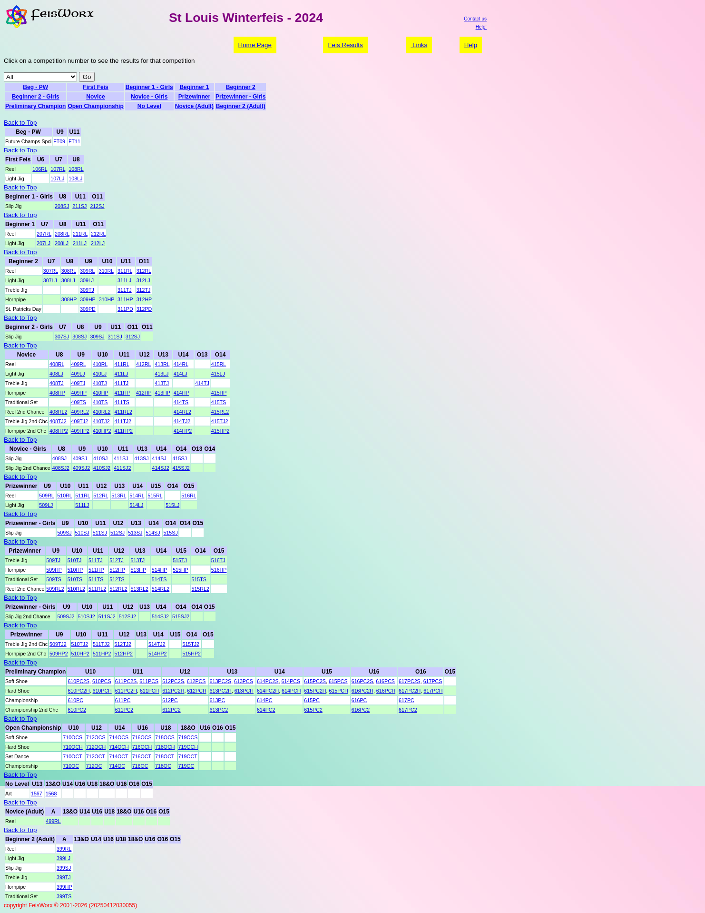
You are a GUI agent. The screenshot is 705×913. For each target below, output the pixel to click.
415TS (218, 402)
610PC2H (78, 691)
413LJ (161, 374)
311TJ (125, 290)
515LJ (172, 505)
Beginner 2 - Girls (35, 96)
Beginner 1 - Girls (149, 87)
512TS (116, 579)
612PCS (196, 681)
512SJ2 (127, 616)
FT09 (59, 141)
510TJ (75, 560)
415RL (218, 364)
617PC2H (410, 691)
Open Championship (95, 106)
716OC (140, 766)
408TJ (56, 383)
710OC (71, 766)
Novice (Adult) (194, 106)
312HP (144, 299)
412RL (143, 364)
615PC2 (313, 710)
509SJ (64, 533)
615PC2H (315, 691)
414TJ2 (182, 421)
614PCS (290, 681)
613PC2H (221, 691)
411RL (122, 364)
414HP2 (183, 431)
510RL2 (76, 589)
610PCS (101, 681)
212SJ (97, 206)
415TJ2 (219, 421)
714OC (117, 766)
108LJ (75, 178)
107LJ (57, 178)
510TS (75, 579)
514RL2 (160, 589)
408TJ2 (58, 421)
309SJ (97, 336)
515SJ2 (180, 616)
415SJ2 (181, 468)
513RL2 (139, 589)
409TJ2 (79, 421)
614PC (265, 700)
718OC (163, 766)
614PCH (291, 691)
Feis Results (345, 45)
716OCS (142, 737)
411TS (122, 402)
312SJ (133, 336)
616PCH (385, 691)
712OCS (96, 737)
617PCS (432, 681)
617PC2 (408, 710)
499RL (53, 821)
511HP (96, 570)
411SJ (121, 458)
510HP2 (80, 653)
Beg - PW (35, 87)
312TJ (144, 290)
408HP (57, 393)
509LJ (46, 505)
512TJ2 (123, 644)
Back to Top (20, 122)
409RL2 (80, 412)
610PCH (102, 691)
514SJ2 (160, 616)
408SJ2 (60, 468)
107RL (57, 169)
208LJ (62, 243)
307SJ (62, 336)
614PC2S (268, 681)
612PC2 (171, 710)
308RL (68, 271)
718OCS (165, 737)
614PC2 (266, 710)
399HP (64, 887)
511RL (82, 495)
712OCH (96, 747)
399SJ (64, 868)
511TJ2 (101, 644)
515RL (154, 495)
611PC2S (126, 681)
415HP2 (220, 431)
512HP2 (124, 653)
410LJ (100, 374)
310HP (106, 299)
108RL (76, 169)
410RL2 (101, 412)
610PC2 (77, 710)
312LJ (143, 280)
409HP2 (80, 431)
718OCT (164, 756)
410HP (100, 393)
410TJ (100, 383)
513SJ (135, 533)
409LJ (78, 374)
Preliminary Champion (35, 106)
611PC (123, 700)
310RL (106, 271)
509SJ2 (65, 616)
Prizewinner (194, 96)
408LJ (56, 374)
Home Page (255, 45)
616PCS (385, 681)
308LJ (68, 280)
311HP (125, 299)
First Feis (95, 87)
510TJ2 (79, 644)
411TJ (122, 383)
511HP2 (102, 653)
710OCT (72, 756)
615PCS (338, 681)
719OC (186, 766)
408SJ (59, 458)
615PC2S (315, 681)
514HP (159, 570)
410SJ (100, 458)
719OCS (188, 737)
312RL (144, 271)
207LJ (43, 243)
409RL (78, 364)
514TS (159, 579)
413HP (162, 393)
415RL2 (220, 412)
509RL (46, 495)
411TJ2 (123, 421)
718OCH (165, 747)
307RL (50, 271)
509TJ (53, 560)
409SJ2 (81, 468)
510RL (64, 495)
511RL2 (97, 589)
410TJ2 (101, 421)
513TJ (138, 560)
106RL (39, 169)
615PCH (338, 691)
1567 (36, 793)
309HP (87, 299)
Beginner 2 (240, 87)
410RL (100, 364)
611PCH (149, 691)
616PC (359, 700)
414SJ (159, 458)
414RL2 (182, 412)
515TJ (180, 560)
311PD (125, 309)
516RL (188, 495)
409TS (78, 402)
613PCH (244, 691)
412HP (143, 393)
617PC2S (410, 681)
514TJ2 (157, 644)
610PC (75, 700)
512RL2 (118, 589)
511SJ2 (107, 616)
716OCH (142, 747)
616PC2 (361, 710)
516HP (219, 570)
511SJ (100, 533)
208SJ (62, 206)
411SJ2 (122, 468)
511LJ (82, 505)
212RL (98, 234)
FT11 (74, 141)
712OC (94, 766)
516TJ (218, 560)
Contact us (475, 18)
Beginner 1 (194, 87)
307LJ (50, 280)
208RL (62, 234)
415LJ (218, 374)
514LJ (136, 505)
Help (470, 45)
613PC (217, 700)
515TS (199, 579)
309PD (88, 309)
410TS (100, 402)
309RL (87, 271)
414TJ (202, 383)
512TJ (116, 560)
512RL (100, 495)
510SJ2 (86, 616)
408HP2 (58, 431)
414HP (181, 393)
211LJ (80, 243)
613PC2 (219, 710)
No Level (149, 106)
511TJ (95, 560)
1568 (51, 793)
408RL (56, 364)
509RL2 (55, 589)
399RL (64, 849)
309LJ (87, 280)
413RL (162, 364)
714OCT (118, 756)
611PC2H (126, 691)
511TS (95, 579)
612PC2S (173, 681)
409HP (79, 393)
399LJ (63, 858)
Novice (95, 96)
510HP (75, 570)
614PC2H (268, 691)
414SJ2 (160, 468)
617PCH (432, 691)
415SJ (180, 458)
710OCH (72, 747)
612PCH (196, 691)
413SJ (141, 458)
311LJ (124, 280)
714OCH (118, 747)
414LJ (180, 374)
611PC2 (124, 710)
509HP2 (58, 653)
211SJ (79, 206)
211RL (80, 234)
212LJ (98, 243)
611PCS (148, 681)
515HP (180, 570)
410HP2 (102, 431)
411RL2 (123, 412)
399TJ (64, 877)
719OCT (187, 756)
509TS (53, 579)
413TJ (162, 383)
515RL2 (200, 589)
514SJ (153, 533)
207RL (44, 234)
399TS (64, 896)
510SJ (82, 533)
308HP (69, 299)
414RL (181, 364)
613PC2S (221, 681)
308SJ (79, 336)
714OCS (118, 737)
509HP (53, 570)
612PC (170, 700)
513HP (138, 570)
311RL (125, 271)
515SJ (171, 533)
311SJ (115, 336)
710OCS (72, 737)
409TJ (78, 383)
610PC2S (78, 681)
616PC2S (362, 681)
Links (419, 45)
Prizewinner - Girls (240, 96)
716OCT (141, 756)
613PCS (243, 681)
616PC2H (362, 691)
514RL (136, 495)
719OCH (188, 747)
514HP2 (157, 653)
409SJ (80, 458)
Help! (481, 27)
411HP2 (124, 431)
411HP (122, 393)
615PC (312, 700)
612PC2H (173, 691)
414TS (181, 402)
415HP (219, 393)
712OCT (95, 756)
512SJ (117, 533)
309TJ (87, 290)
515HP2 (192, 653)
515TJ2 (191, 644)
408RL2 (58, 412)
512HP (117, 570)
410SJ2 (101, 468)
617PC (406, 700)
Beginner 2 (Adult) (240, 106)
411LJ (121, 374)
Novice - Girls (149, 96)
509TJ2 (58, 644)
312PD (144, 309)
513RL (118, 495)
